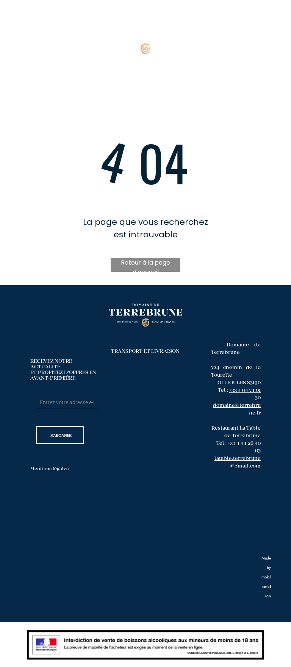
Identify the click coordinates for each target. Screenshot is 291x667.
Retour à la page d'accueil (145, 265)
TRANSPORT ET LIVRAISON (145, 351)
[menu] (274, 37)
